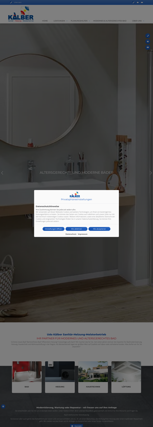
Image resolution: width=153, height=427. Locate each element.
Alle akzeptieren (99, 229)
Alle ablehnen (76, 229)
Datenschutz (71, 234)
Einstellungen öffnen (53, 229)
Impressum (82, 234)
